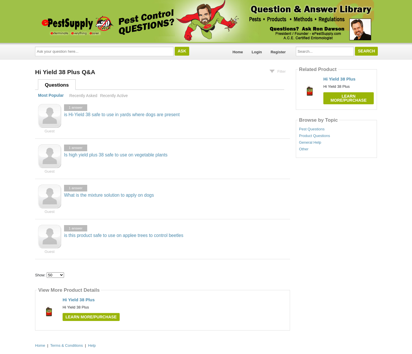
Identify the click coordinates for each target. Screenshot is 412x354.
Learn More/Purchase (91, 317)
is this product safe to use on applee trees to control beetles (123, 235)
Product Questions (314, 136)
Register (278, 52)
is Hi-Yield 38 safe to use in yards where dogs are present (122, 114)
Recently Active (114, 95)
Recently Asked (83, 95)
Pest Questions (312, 129)
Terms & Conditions (66, 345)
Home (237, 52)
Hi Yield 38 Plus (79, 299)
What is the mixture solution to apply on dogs (109, 195)
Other (304, 149)
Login (257, 52)
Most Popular (51, 95)
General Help (310, 142)
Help (92, 345)
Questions (57, 85)
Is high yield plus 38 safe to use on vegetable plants (115, 154)
